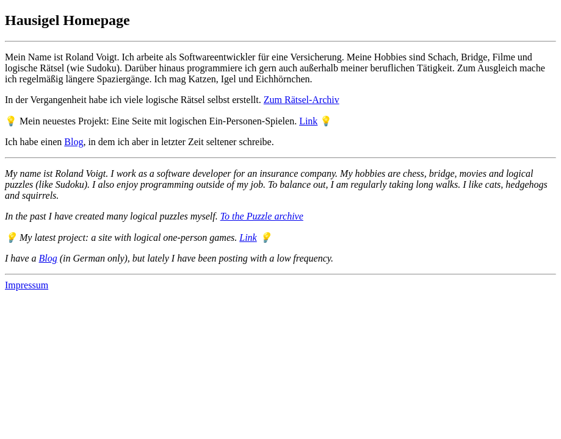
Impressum (26, 285)
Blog (73, 142)
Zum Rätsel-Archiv (301, 100)
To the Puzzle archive (261, 216)
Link (308, 121)
